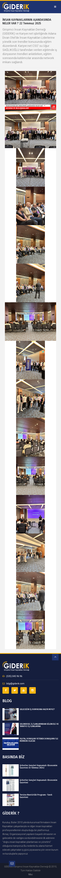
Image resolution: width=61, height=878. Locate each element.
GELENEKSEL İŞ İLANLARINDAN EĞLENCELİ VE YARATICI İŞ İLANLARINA (39, 725)
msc (30, 874)
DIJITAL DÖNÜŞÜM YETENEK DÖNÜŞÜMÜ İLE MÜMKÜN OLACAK (39, 740)
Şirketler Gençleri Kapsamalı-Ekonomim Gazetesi (38, 781)
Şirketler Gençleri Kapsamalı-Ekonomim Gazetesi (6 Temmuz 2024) (38, 766)
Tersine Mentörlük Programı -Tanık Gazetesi (36, 796)
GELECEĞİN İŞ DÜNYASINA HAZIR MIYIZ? (37, 709)
